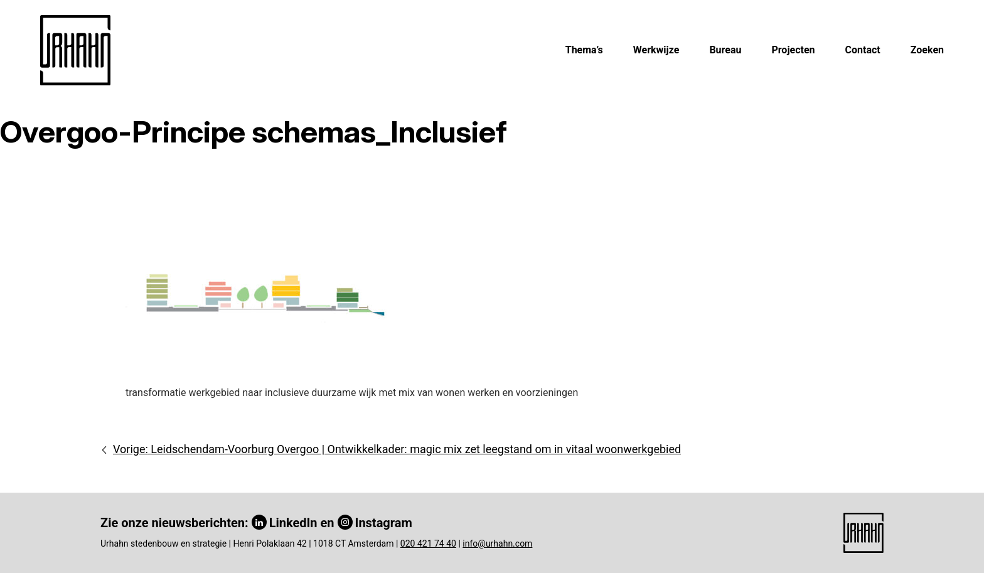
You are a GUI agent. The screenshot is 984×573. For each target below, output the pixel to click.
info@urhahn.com (497, 543)
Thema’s (584, 50)
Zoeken (927, 50)
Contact (862, 50)
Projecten (793, 50)
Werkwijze (656, 50)
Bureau (725, 50)
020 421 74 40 (428, 543)
